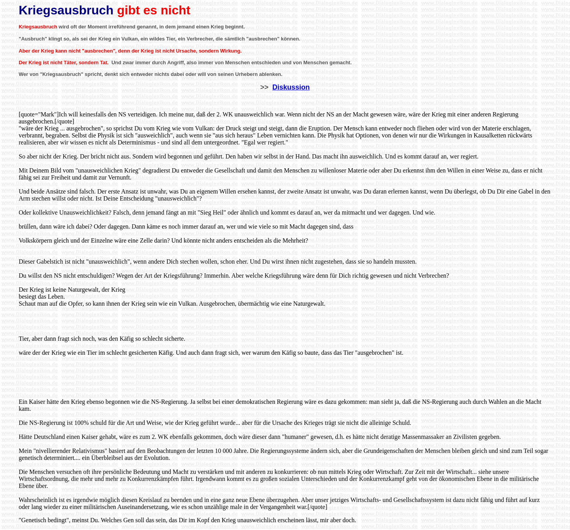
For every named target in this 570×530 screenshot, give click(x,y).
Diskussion (291, 87)
